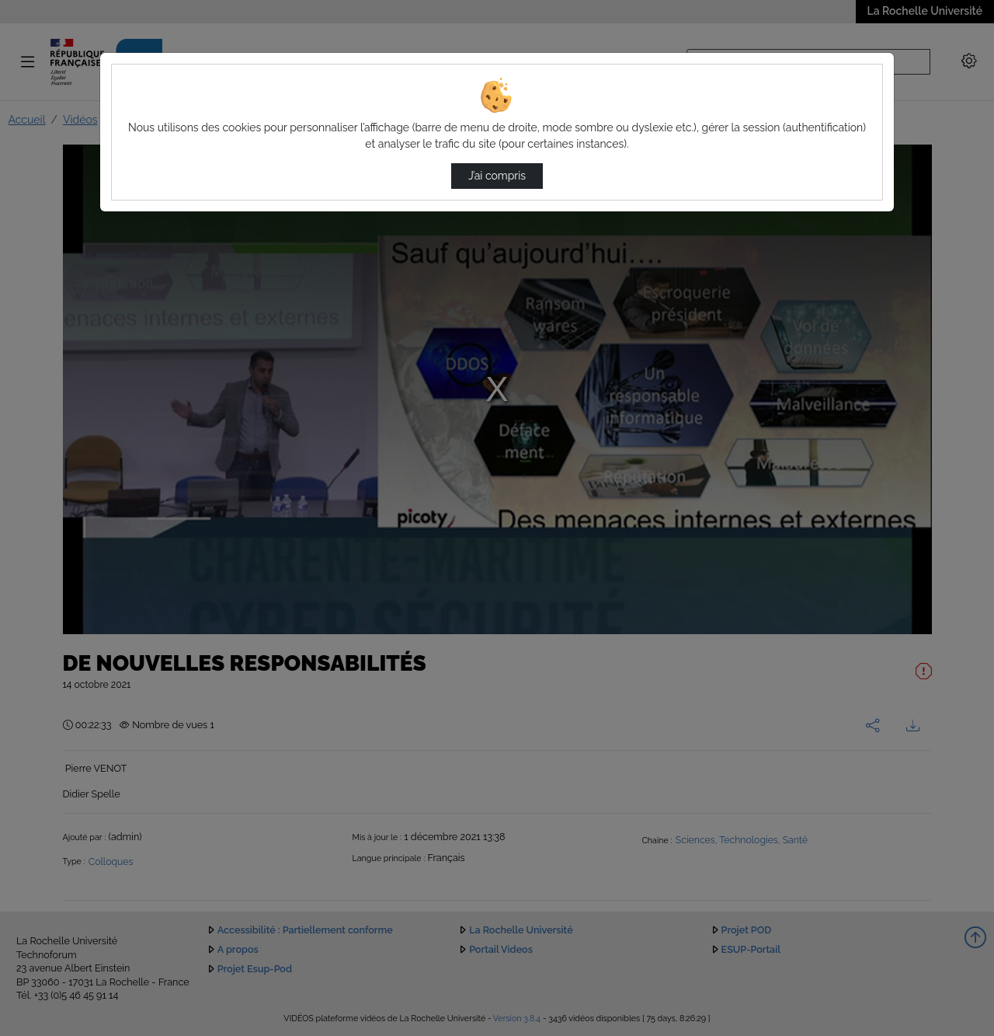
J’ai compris (497, 175)
